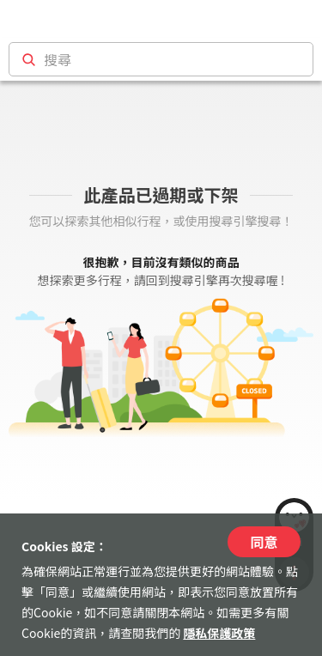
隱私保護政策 (219, 632)
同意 (263, 541)
